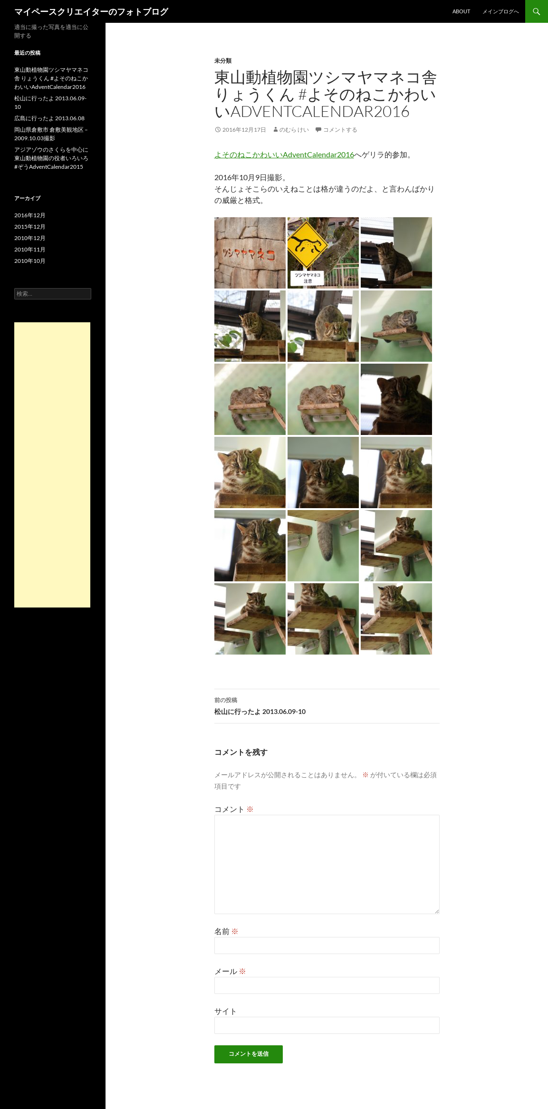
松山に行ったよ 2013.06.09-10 (327, 704)
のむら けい (294, 129)
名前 (226, 930)
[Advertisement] (52, 465)
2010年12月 (30, 237)
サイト (225, 1010)
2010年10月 (30, 260)
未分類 (222, 60)
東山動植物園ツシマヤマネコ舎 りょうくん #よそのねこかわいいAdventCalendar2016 (51, 78)
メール (230, 970)
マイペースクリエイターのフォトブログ (91, 11)
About (461, 11)
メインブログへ (500, 11)
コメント (234, 808)
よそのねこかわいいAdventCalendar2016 (284, 154)
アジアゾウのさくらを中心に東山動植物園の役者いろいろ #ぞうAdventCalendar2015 (51, 158)
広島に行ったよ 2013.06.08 (49, 118)
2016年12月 (30, 215)
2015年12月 (30, 226)
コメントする (340, 129)
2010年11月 (30, 249)
